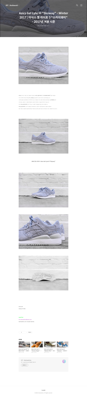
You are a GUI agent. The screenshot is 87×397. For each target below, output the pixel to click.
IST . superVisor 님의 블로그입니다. (28, 362)
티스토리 (43, 390)
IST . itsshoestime (13, 5)
